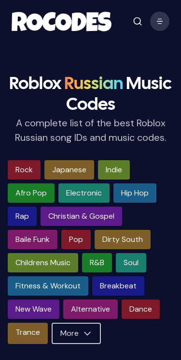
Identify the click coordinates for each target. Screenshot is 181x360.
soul (131, 262)
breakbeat (118, 286)
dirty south (122, 239)
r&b (97, 262)
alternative (90, 309)
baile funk (32, 239)
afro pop (31, 193)
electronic (84, 193)
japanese (69, 170)
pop (76, 239)
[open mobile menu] (137, 21)
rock (24, 170)
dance (140, 309)
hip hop (135, 193)
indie (114, 170)
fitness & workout (48, 286)
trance (27, 332)
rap (22, 216)
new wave (33, 309)
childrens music (42, 262)
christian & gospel (81, 216)
